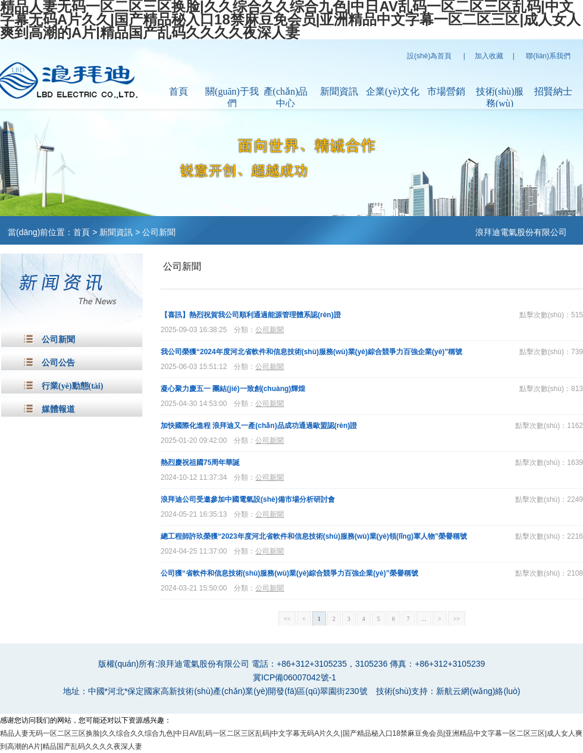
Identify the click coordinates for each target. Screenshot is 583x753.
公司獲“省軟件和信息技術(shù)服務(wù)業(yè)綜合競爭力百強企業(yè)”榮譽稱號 (289, 573)
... (424, 618)
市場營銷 (446, 91)
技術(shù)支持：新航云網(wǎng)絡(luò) (448, 691)
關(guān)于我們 (232, 97)
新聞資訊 (339, 91)
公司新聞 (158, 232)
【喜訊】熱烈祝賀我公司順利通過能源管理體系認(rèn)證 (251, 315)
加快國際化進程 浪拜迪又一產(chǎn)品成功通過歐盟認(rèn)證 (259, 425)
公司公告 (58, 362)
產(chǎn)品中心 (286, 97)
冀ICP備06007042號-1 (294, 677)
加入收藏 (489, 56)
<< (287, 618)
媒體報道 (58, 409)
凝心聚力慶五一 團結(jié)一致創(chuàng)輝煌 (233, 389)
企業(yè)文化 (392, 91)
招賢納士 (553, 91)
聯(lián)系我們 (548, 56)
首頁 (178, 91)
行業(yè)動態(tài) (72, 386)
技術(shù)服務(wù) (500, 97)
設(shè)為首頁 (429, 56)
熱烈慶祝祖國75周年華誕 (200, 462)
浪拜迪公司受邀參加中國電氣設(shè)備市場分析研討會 (248, 499)
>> (456, 618)
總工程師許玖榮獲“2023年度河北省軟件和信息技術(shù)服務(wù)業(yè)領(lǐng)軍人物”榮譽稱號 (314, 536)
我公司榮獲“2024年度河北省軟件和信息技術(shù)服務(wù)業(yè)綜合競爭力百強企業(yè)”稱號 (311, 352)
